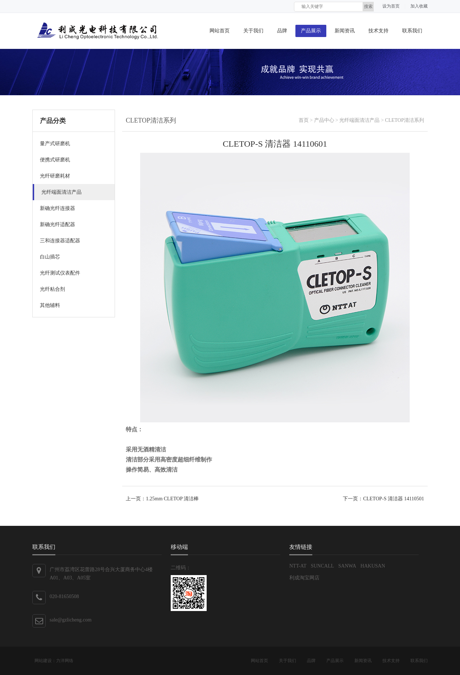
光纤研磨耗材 (55, 176)
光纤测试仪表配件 (60, 273)
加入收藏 (419, 6)
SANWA (347, 566)
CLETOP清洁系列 (404, 120)
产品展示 (311, 30)
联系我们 (412, 30)
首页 (304, 120)
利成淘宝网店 (304, 577)
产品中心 (324, 120)
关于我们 (253, 30)
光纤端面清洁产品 (61, 192)
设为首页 (391, 6)
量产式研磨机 (55, 143)
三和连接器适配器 (60, 240)
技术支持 (378, 30)
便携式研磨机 (55, 159)
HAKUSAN (372, 566)
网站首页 (220, 30)
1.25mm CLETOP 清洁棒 (172, 498)
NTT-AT (298, 566)
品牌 (282, 30)
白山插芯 (50, 257)
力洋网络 (64, 660)
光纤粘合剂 (52, 289)
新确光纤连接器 (57, 208)
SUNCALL (322, 566)
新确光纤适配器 (57, 224)
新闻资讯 (345, 30)
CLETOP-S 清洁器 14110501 (393, 498)
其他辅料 (50, 305)
